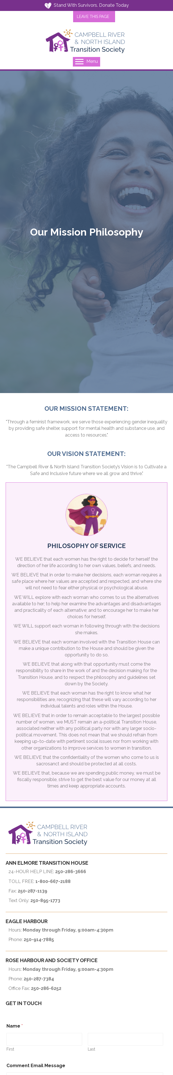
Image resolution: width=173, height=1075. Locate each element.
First (10, 1049)
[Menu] (86, 62)
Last (91, 1049)
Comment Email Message (35, 1065)
